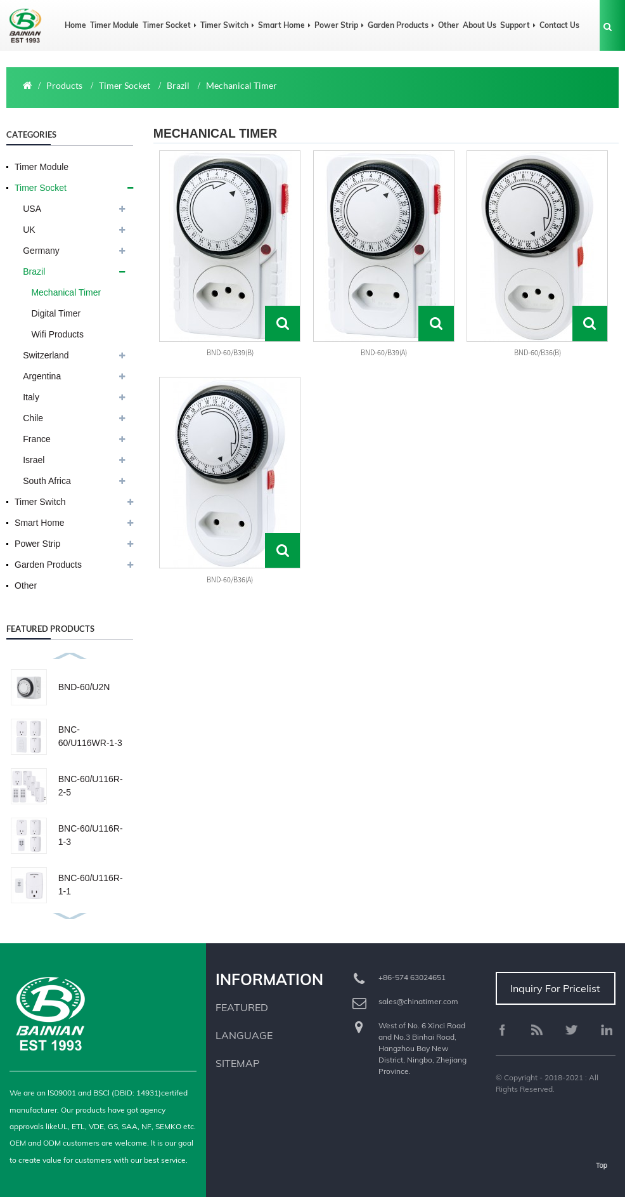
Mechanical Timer (241, 85)
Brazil (178, 85)
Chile (33, 418)
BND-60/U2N (84, 687)
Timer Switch (227, 25)
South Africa (47, 481)
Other (448, 25)
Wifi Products (57, 334)
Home (75, 25)
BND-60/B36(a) (230, 579)
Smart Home (284, 25)
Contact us (559, 25)
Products (64, 85)
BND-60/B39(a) (384, 352)
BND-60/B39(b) (230, 352)
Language (244, 1035)
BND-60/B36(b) (537, 352)
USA (32, 209)
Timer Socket (170, 25)
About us (479, 25)
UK (29, 230)
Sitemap (237, 1063)
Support (518, 25)
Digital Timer (56, 313)
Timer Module (114, 25)
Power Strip (339, 25)
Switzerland (45, 355)
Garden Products (401, 25)
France (37, 439)
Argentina (42, 376)
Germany (41, 250)
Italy (31, 397)
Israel (33, 460)
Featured (242, 1007)
